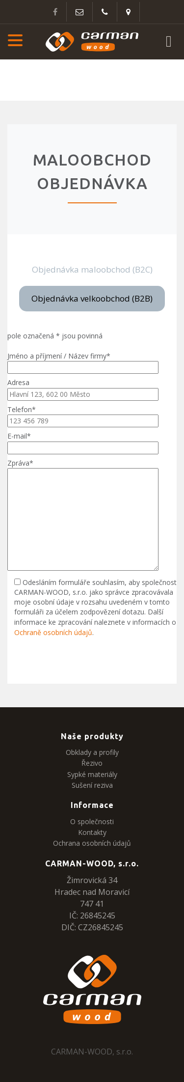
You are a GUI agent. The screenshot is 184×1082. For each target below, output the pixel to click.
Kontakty (92, 832)
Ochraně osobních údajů (53, 632)
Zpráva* (82, 515)
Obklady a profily (92, 752)
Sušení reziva (92, 785)
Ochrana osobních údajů (92, 843)
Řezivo (92, 763)
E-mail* (82, 441)
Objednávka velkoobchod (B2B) (92, 298)
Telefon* (82, 415)
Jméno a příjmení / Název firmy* (82, 361)
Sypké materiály (92, 774)
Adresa (82, 388)
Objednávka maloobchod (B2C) (92, 269)
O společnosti (92, 821)
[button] (15, 41)
